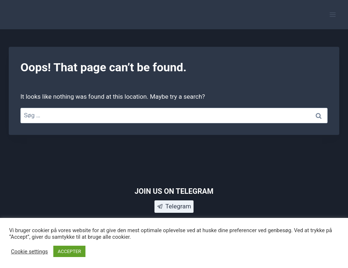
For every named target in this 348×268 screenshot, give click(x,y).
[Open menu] (332, 14)
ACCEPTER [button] (69, 251)
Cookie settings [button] (29, 251)
